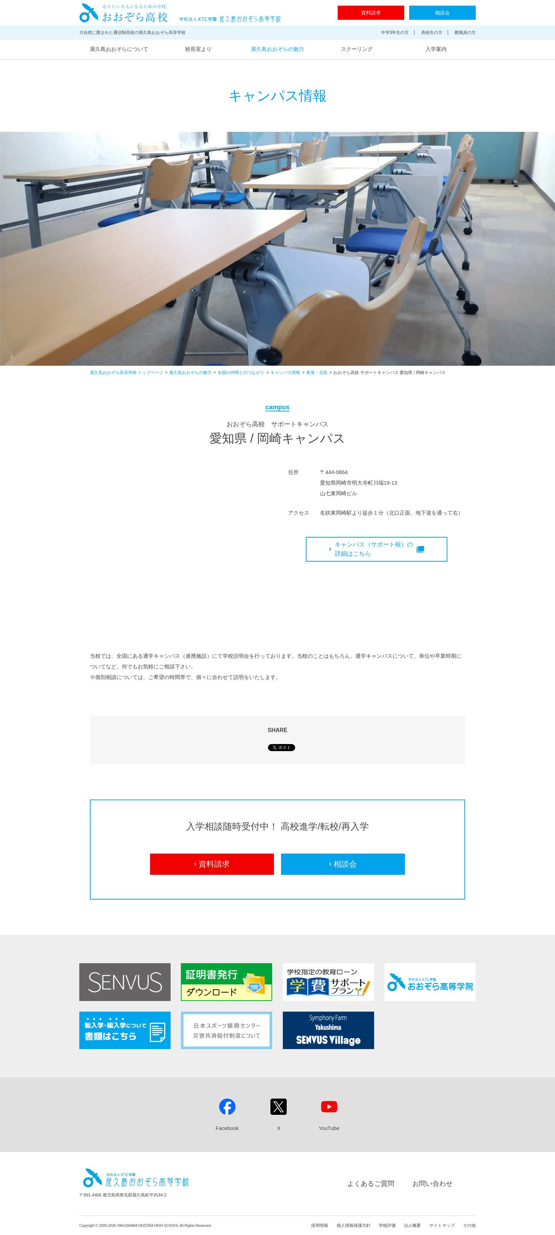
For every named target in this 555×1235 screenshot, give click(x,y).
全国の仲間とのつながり (241, 372)
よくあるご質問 (370, 1183)
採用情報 (319, 1225)
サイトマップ (442, 1225)
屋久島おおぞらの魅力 (277, 49)
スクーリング (357, 49)
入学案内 (436, 49)
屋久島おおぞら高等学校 (180, 12)
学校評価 (387, 1225)
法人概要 (412, 1225)
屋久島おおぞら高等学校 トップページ (126, 372)
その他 (469, 1225)
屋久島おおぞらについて (119, 49)
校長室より (198, 49)
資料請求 (371, 13)
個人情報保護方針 (354, 1225)
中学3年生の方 (395, 32)
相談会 (442, 13)
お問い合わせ (432, 1183)
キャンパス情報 (285, 372)
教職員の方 (465, 32)
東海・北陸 (316, 372)
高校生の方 (431, 32)
